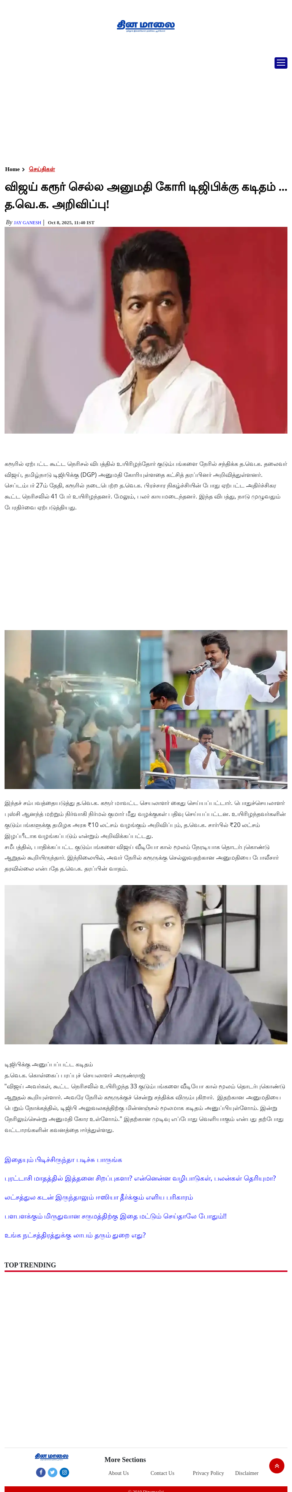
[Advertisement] (143, 108)
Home (12, 169)
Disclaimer (246, 1473)
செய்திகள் (42, 169)
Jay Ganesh (27, 222)
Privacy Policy (208, 1473)
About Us (118, 1473)
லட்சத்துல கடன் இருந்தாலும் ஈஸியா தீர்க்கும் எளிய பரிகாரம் (99, 1196)
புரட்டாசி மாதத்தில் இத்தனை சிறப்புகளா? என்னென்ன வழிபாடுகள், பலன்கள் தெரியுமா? (140, 1177)
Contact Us (163, 1473)
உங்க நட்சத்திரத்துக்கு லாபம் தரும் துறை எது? (75, 1234)
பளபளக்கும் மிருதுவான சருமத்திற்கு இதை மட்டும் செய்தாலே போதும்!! (116, 1215)
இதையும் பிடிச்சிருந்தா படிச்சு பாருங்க (63, 1159)
